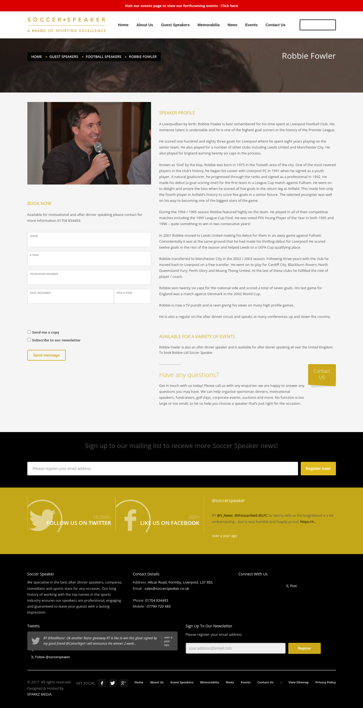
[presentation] (68, 318)
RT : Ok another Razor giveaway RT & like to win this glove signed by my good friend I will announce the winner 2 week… (109, 641)
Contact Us (265, 682)
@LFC (263, 515)
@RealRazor (56, 638)
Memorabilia (209, 682)
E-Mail (34, 254)
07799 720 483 (159, 606)
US (318, 24)
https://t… (308, 521)
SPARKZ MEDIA (39, 694)
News (230, 682)
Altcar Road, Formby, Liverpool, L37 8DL (180, 582)
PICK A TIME (124, 292)
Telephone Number (44, 273)
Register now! (318, 468)
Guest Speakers (182, 682)
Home (139, 682)
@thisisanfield (246, 515)
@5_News (225, 515)
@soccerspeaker (228, 500)
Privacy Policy (325, 682)
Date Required (40, 292)
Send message (46, 355)
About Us (157, 682)
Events (245, 682)
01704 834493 (156, 600)
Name (34, 236)
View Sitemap (299, 682)
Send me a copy (45, 332)
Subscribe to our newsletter (56, 340)
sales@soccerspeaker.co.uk (167, 588)
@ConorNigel (75, 643)
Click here (229, 5)
